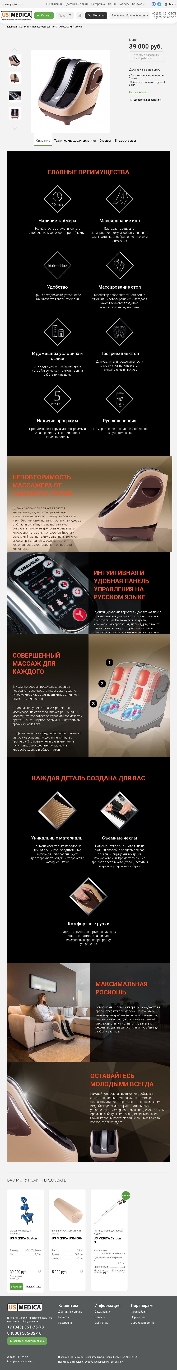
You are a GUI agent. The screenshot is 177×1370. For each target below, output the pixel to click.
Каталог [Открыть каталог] (44, 15)
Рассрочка (98, 4)
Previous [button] (14, 50)
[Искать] (70, 15)
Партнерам (138, 1317)
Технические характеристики (75, 140)
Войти (170, 4)
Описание (43, 140)
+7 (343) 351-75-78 (164, 13)
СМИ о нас (101, 1322)
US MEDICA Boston (23, 1238)
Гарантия (63, 1317)
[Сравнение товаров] (80, 15)
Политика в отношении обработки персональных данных (90, 1361)
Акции (112, 4)
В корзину (16, 1286)
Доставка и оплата (76, 4)
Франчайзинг (139, 1311)
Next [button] (14, 128)
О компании (54, 4)
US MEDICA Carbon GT (107, 1240)
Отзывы (105, 140)
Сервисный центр (142, 1322)
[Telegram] (159, 4)
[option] (14, 60)
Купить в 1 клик (33, 1287)
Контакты (138, 4)
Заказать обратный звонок (129, 15)
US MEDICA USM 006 (67, 1238)
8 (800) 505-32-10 (165, 17)
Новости (123, 4)
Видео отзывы (125, 140)
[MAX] (154, 4)
